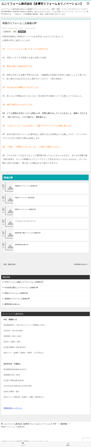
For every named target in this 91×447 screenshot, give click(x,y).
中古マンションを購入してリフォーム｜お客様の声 (24, 282)
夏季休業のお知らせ (12, 304)
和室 (14, 31)
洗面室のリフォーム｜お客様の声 (17, 299)
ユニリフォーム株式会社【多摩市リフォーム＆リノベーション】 (42, 3)
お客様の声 (7, 31)
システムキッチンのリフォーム (25, 221)
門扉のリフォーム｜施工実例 (24, 197)
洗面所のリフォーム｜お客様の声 (26, 186)
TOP (30, 424)
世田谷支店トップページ (13, 408)
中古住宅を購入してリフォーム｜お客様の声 (21, 287)
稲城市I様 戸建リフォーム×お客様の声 (27, 233)
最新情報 (22, 31)
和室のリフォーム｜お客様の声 (25, 209)
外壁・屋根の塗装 (9, 264)
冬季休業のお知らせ (21, 244)
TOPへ (68, 444)
